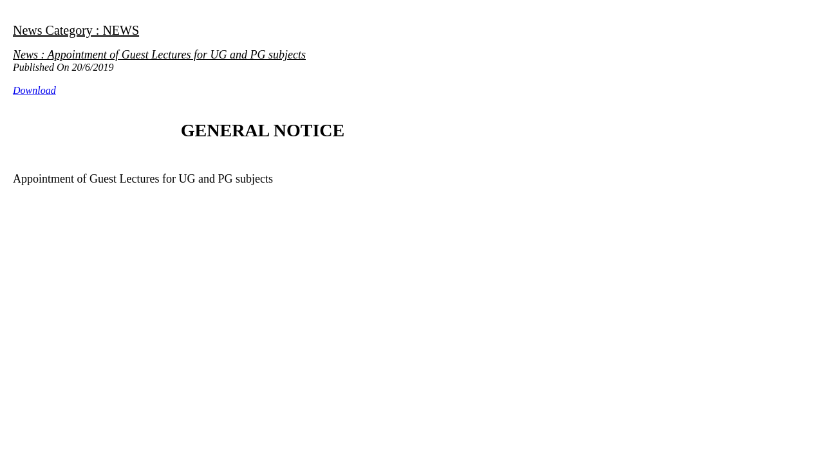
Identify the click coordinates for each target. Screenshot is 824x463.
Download (34, 90)
